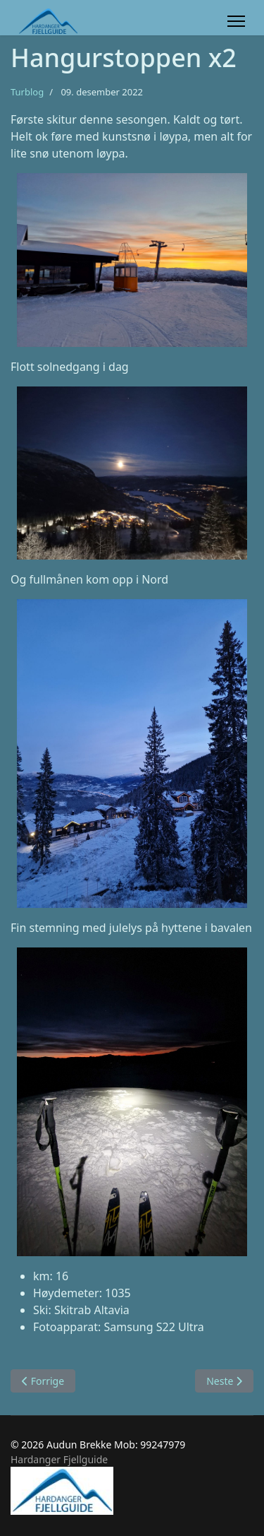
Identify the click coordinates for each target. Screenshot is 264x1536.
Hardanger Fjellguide (59, 1459)
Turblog (27, 91)
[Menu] (236, 21)
